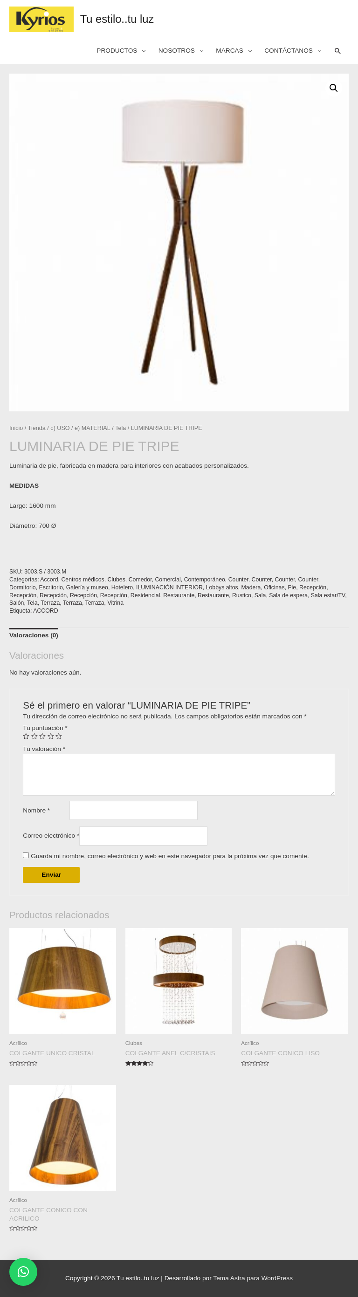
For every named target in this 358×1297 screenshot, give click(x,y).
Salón (16, 603)
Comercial (167, 579)
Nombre (36, 810)
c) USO (59, 428)
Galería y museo (87, 587)
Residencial (145, 595)
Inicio (16, 428)
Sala (260, 595)
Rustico (241, 595)
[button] (23, 1272)
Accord (49, 579)
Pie (292, 587)
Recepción (312, 587)
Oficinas (274, 587)
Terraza (50, 603)
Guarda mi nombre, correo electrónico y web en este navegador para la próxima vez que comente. (170, 856)
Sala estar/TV (328, 595)
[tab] (33, 635)
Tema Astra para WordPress (253, 1278)
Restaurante (178, 595)
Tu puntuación (45, 727)
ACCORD (45, 611)
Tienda (37, 428)
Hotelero (122, 587)
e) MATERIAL (92, 428)
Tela (120, 428)
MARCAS (229, 50)
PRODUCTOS (116, 50)
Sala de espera (288, 595)
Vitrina (115, 603)
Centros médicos (82, 579)
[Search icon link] (338, 51)
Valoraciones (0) (33, 635)
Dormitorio (22, 587)
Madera (251, 587)
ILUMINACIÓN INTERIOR (169, 587)
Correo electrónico (51, 835)
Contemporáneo (204, 579)
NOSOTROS (176, 50)
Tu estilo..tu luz (117, 19)
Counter (238, 579)
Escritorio (51, 587)
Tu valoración (44, 748)
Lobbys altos (222, 587)
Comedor (140, 579)
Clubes (116, 579)
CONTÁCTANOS (288, 50)
